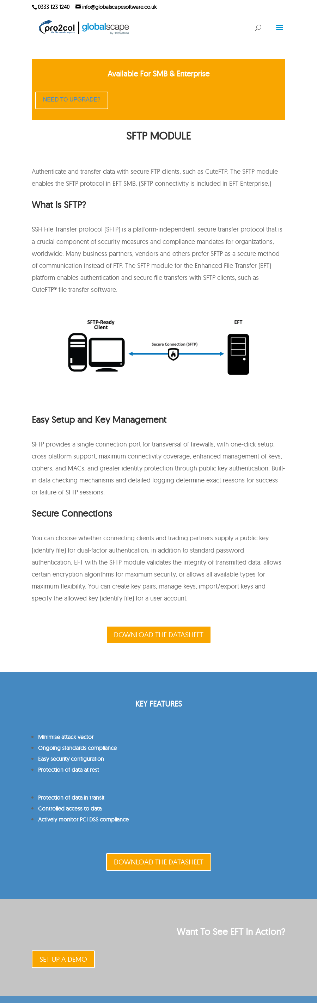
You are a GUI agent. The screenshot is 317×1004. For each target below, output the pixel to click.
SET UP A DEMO (63, 959)
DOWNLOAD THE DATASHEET (158, 634)
